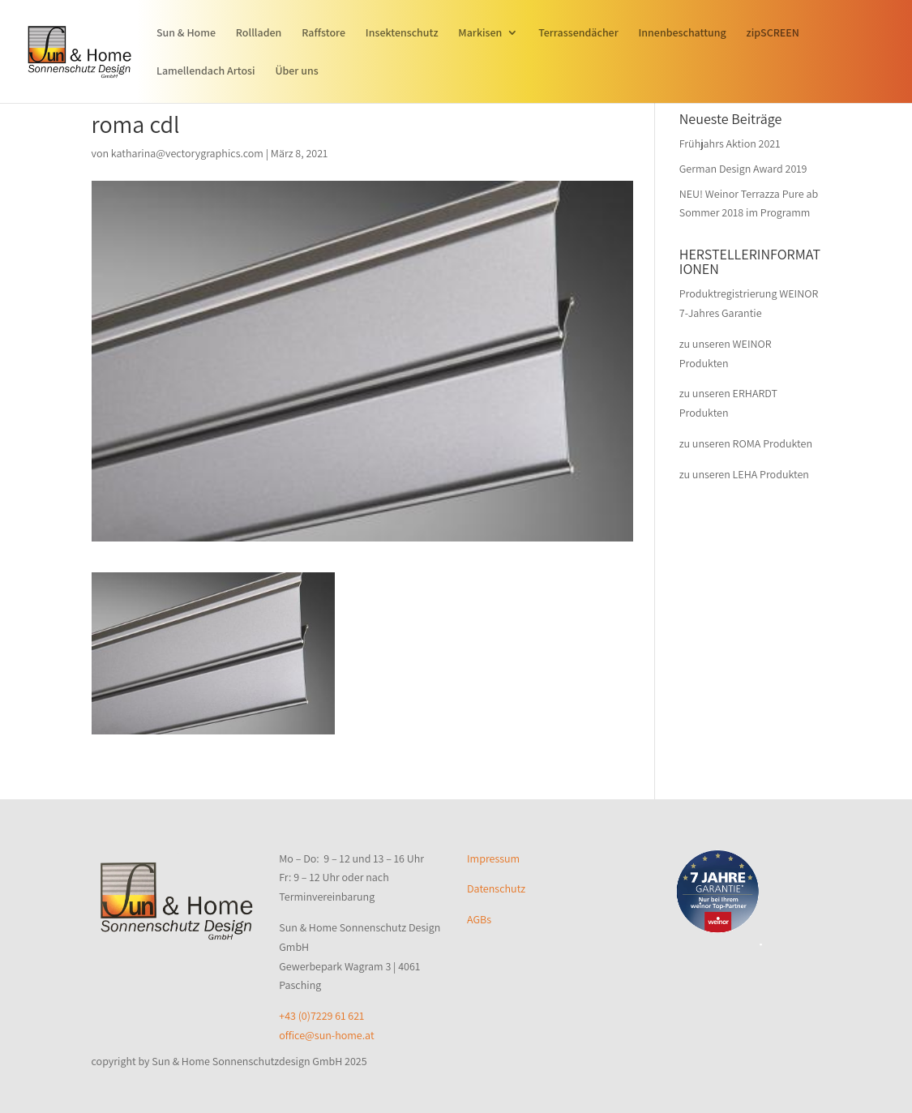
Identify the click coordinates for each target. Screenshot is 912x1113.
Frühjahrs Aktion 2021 (730, 143)
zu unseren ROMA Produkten (745, 443)
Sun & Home (186, 33)
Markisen (480, 33)
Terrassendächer (578, 33)
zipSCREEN (773, 33)
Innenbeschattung (682, 33)
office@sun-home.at (326, 1035)
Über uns (296, 71)
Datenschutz (496, 888)
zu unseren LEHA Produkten (744, 474)
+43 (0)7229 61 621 (321, 1015)
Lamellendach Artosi (205, 71)
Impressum (493, 858)
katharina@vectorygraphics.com (187, 153)
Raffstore (323, 33)
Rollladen (259, 33)
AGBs (479, 919)
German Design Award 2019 (743, 168)
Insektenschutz (402, 33)
